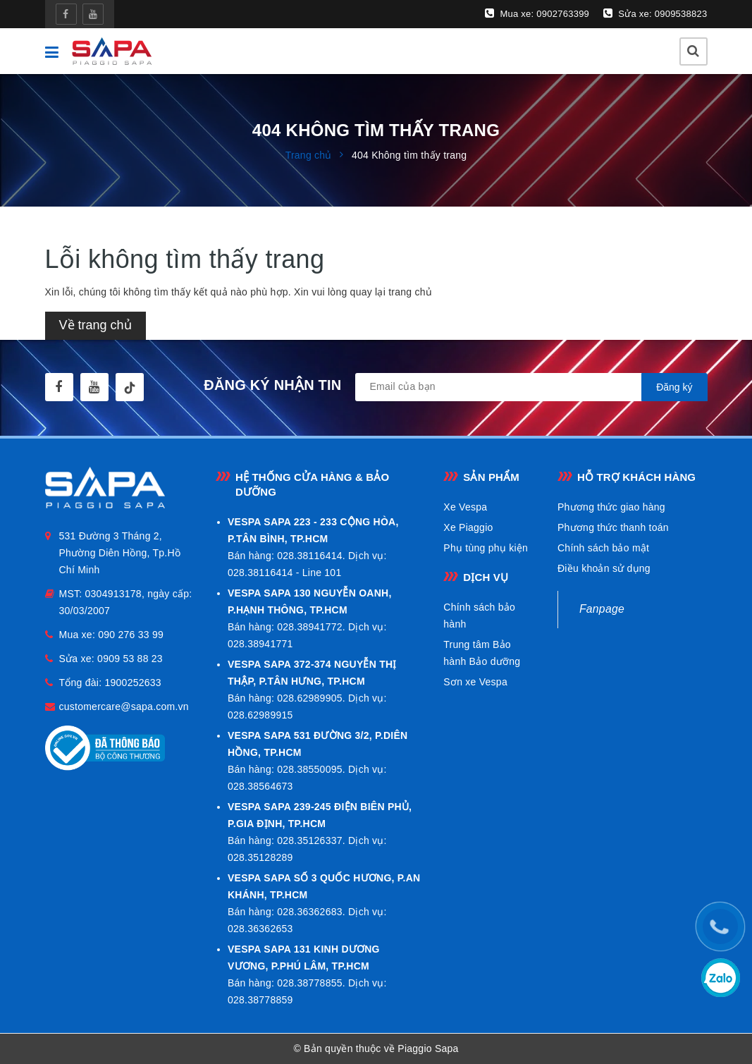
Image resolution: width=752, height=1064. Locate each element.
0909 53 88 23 (130, 658)
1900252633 (132, 682)
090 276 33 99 (131, 634)
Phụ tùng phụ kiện (485, 548)
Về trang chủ (95, 325)
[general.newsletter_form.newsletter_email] (531, 387)
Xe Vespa (465, 507)
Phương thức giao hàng (611, 507)
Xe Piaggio (468, 527)
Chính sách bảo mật (603, 548)
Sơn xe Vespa (475, 681)
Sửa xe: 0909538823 (655, 13)
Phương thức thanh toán (613, 527)
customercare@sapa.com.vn (124, 706)
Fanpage (601, 609)
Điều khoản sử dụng (604, 568)
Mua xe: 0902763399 (537, 13)
